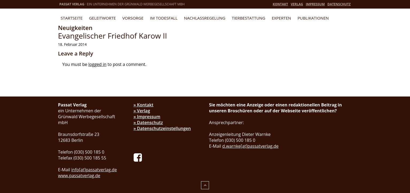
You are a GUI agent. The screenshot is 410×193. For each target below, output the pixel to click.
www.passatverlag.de (79, 176)
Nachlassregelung (204, 18)
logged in (97, 64)
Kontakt (280, 4)
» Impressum (147, 117)
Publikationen (313, 18)
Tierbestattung (248, 18)
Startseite (72, 18)
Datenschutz (339, 4)
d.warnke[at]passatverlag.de (250, 146)
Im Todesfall (163, 18)
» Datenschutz (148, 122)
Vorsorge (133, 18)
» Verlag (142, 111)
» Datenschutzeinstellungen (162, 128)
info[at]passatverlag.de (94, 170)
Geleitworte (102, 18)
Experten (281, 18)
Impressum (315, 4)
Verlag (297, 4)
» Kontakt (143, 105)
